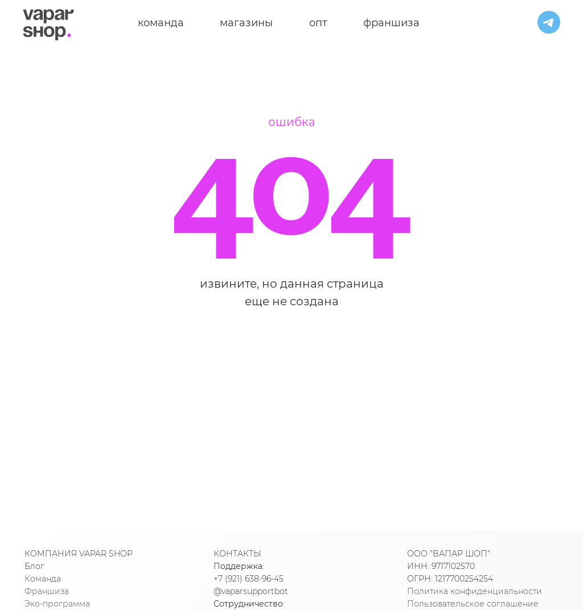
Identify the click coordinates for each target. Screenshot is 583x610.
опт (318, 23)
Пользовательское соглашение (473, 604)
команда (161, 23)
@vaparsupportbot (251, 591)
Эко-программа (57, 604)
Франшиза (46, 591)
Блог (34, 566)
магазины (246, 23)
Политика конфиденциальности (474, 591)
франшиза (391, 23)
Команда (42, 579)
